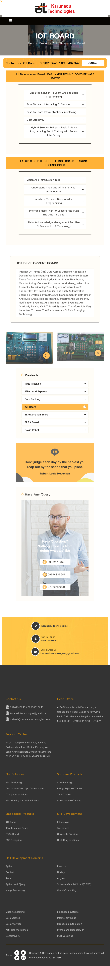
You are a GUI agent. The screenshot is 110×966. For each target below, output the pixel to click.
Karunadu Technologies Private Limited (79, 953)
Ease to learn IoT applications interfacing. (55, 112)
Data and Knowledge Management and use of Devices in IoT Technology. (56, 226)
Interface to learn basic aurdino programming (59, 203)
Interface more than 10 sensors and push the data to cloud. (56, 214)
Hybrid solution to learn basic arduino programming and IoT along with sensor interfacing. (57, 131)
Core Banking (55, 401)
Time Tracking (55, 385)
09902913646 (49, 640)
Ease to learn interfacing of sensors (55, 104)
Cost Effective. (55, 120)
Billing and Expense (55, 393)
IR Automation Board (55, 416)
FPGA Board (55, 424)
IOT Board (55, 409)
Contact (93, 62)
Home (30, 43)
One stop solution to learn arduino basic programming (57, 95)
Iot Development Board (70, 43)
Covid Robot (55, 432)
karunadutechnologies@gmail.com (60, 653)
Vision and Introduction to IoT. (55, 182)
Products (45, 43)
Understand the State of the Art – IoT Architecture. (57, 191)
